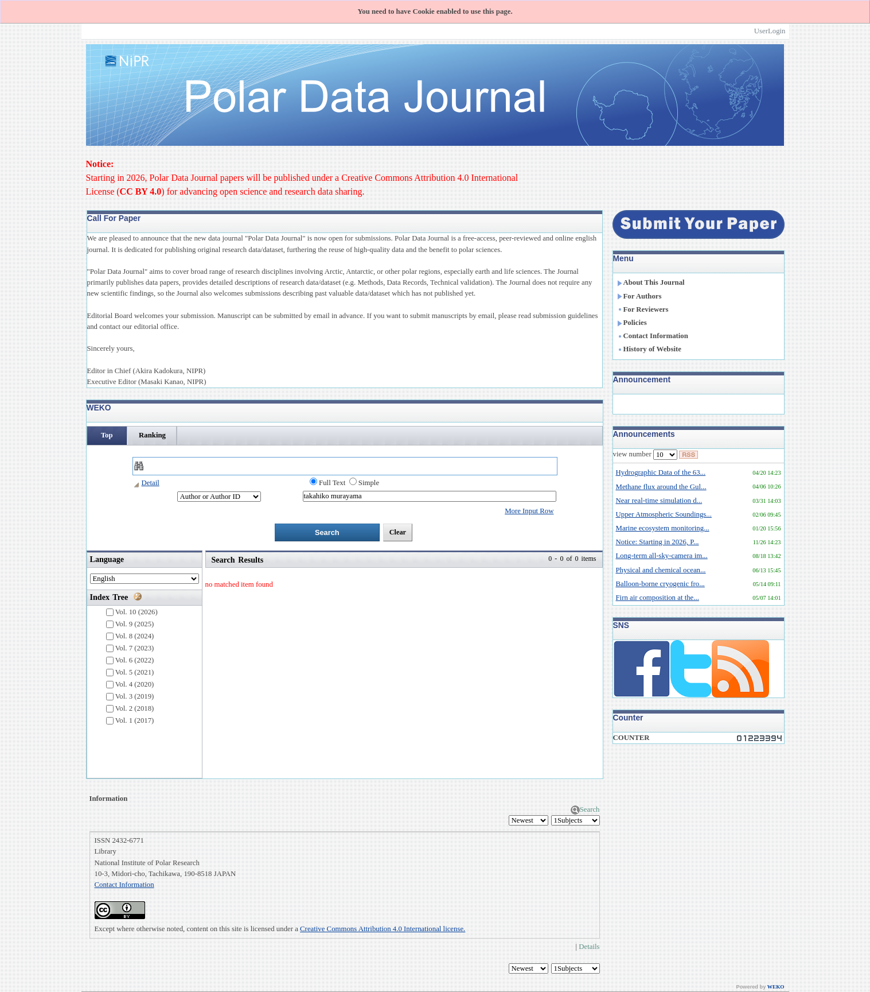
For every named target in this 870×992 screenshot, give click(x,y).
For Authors (639, 296)
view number (645, 455)
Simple (364, 482)
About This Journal (651, 282)
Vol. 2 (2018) (130, 708)
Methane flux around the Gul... (661, 487)
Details (589, 947)
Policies (632, 323)
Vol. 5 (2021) (130, 672)
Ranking (152, 435)
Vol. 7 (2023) (130, 648)
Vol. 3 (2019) (130, 696)
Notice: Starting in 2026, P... (657, 542)
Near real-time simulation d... (659, 501)
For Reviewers (643, 309)
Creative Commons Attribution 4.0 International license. (382, 929)
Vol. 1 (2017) (130, 720)
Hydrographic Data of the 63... (661, 472)
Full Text (327, 482)
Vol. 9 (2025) (130, 624)
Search (585, 809)
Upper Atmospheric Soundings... (664, 514)
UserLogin (770, 31)
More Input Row (529, 511)
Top (107, 435)
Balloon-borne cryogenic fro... (660, 584)
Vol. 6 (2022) (130, 660)
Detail (145, 483)
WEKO (776, 987)
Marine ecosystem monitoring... (662, 528)
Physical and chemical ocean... (661, 570)
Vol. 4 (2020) (130, 684)
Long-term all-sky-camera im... (662, 556)
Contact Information (124, 885)
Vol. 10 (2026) (132, 612)
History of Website (649, 349)
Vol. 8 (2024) (130, 636)
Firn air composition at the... (657, 598)
